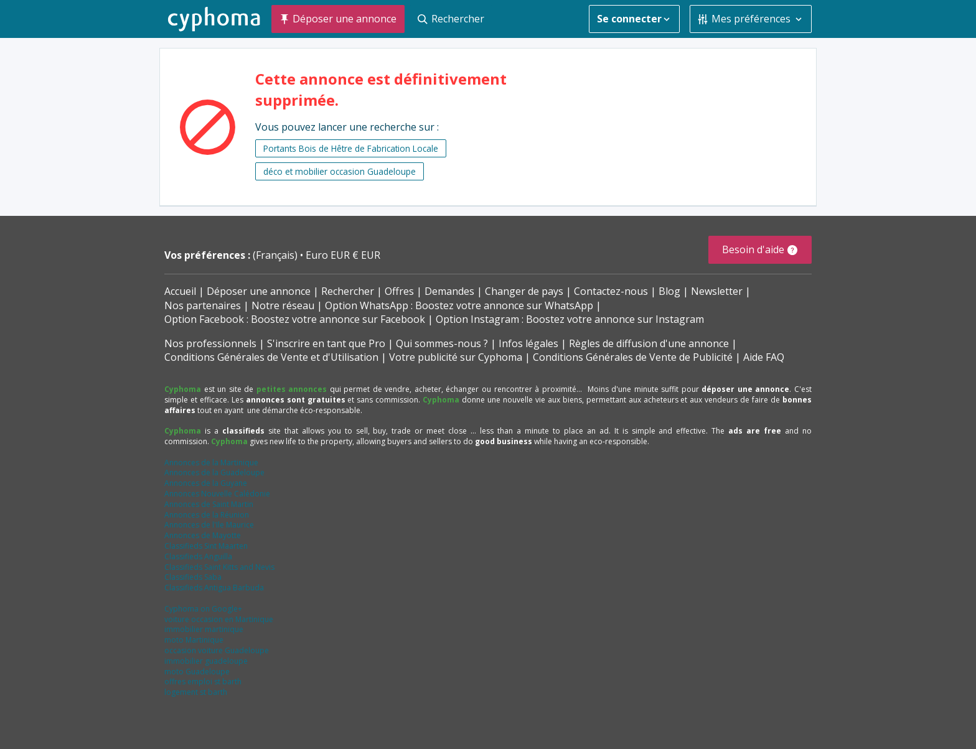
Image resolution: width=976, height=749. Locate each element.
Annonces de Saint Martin (208, 504)
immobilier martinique (203, 629)
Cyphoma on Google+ (203, 608)
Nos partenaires (202, 305)
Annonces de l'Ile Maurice (209, 524)
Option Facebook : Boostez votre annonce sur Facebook (294, 319)
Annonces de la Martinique (211, 462)
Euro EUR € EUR (343, 255)
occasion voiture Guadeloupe (216, 650)
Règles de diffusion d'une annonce (649, 343)
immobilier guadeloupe (206, 661)
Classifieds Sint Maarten (206, 546)
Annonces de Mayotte (202, 535)
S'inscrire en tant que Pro (326, 343)
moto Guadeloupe (197, 671)
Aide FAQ (763, 357)
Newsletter (717, 291)
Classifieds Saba (193, 577)
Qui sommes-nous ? (442, 343)
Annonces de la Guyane (205, 483)
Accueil (180, 291)
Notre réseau (282, 305)
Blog (669, 291)
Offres (399, 291)
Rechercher (347, 291)
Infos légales (528, 343)
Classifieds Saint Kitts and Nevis (219, 567)
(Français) (276, 255)
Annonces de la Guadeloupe (214, 472)
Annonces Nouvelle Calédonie (217, 493)
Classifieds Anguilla (198, 556)
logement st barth (195, 692)
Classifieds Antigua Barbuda (214, 587)
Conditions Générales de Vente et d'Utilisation (271, 357)
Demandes (449, 291)
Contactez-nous (611, 291)
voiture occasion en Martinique (218, 619)
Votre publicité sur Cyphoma (455, 357)
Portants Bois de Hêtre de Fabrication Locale (350, 148)
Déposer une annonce (259, 291)
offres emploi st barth (203, 681)
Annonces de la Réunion (206, 514)
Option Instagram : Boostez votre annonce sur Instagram (570, 319)
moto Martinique (193, 640)
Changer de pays (524, 291)
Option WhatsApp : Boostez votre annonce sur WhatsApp (459, 305)
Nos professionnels (210, 343)
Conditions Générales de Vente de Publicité (633, 357)
